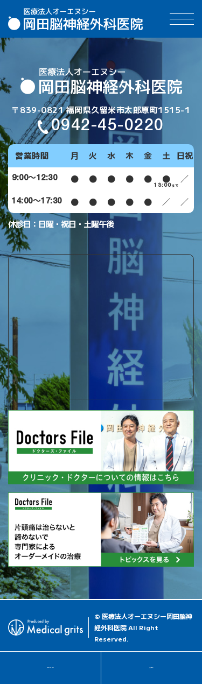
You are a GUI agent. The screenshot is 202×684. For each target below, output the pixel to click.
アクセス (151, 667)
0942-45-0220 (50, 667)
